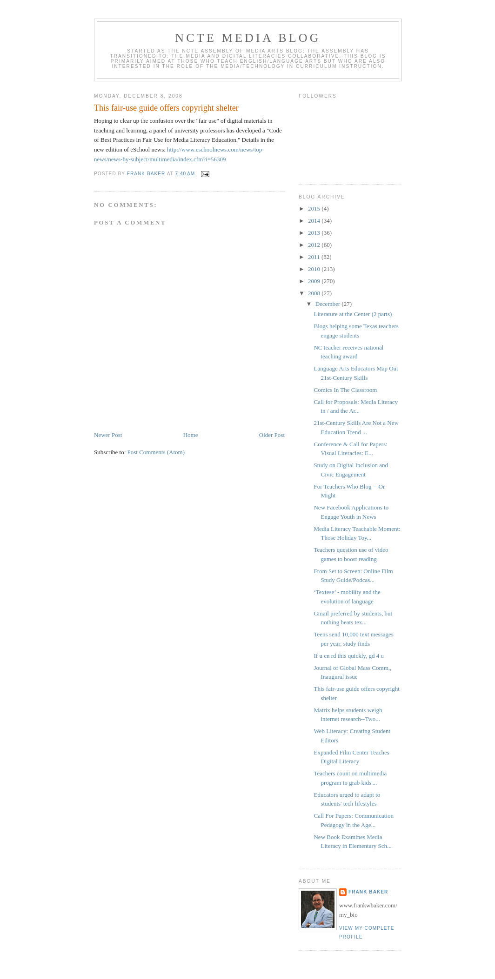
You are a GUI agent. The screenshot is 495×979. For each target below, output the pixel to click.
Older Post (272, 434)
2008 (314, 293)
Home (190, 434)
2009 (314, 281)
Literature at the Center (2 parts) (353, 314)
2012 (314, 244)
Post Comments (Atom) (156, 452)
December (328, 303)
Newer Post (108, 434)
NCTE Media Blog (248, 38)
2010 (314, 268)
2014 (314, 220)
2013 (314, 232)
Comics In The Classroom (345, 389)
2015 (314, 208)
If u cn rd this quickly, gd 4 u (348, 655)
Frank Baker (368, 891)
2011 (314, 256)
